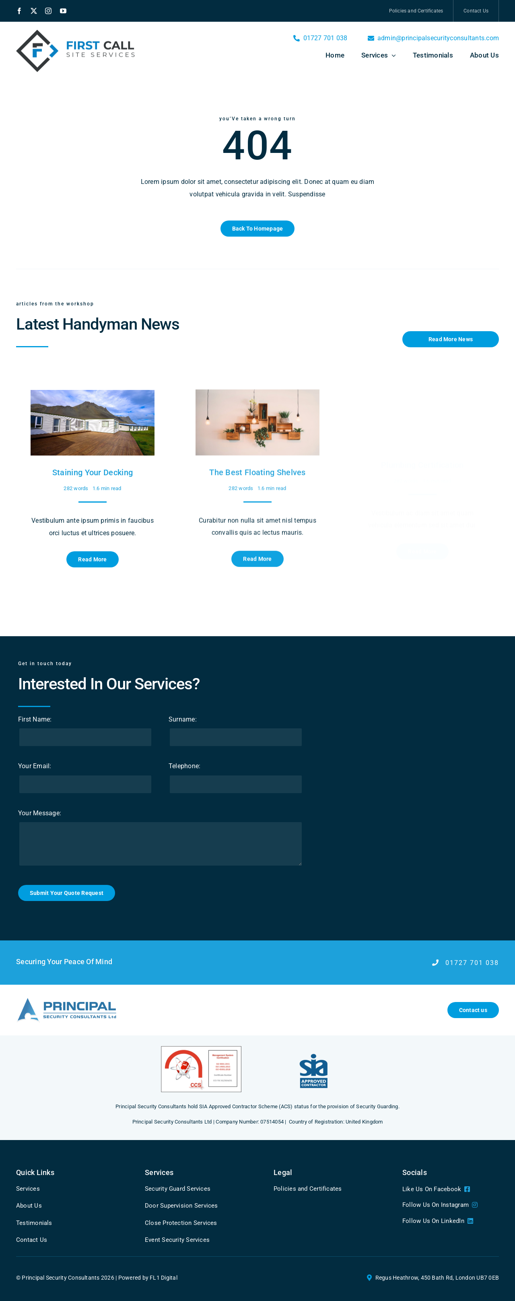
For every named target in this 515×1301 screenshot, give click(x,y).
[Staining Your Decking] (92, 389)
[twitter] (34, 11)
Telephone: (178, 766)
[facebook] (19, 11)
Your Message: (33, 813)
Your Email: (28, 766)
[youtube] (63, 11)
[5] (314, 1049)
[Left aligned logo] (76, 33)
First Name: (28, 719)
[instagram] (48, 11)
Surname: (176, 719)
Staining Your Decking (92, 466)
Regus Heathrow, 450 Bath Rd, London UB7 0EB (437, 1277)
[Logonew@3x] (66, 1000)
